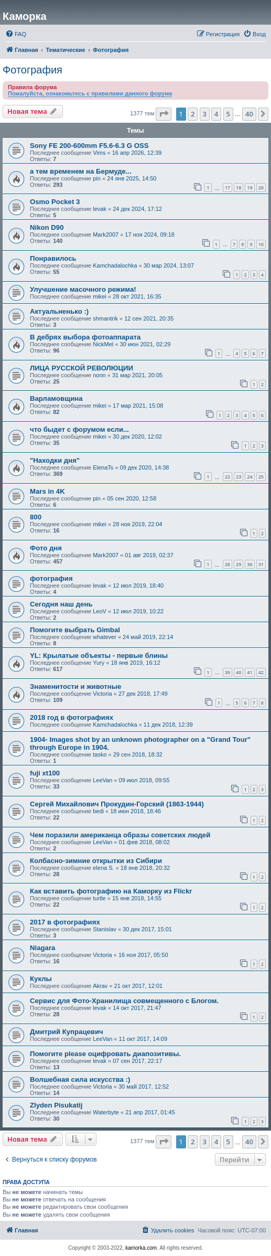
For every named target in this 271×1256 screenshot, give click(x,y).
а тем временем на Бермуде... (81, 171)
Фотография (32, 70)
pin (97, 178)
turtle (99, 898)
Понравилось (53, 258)
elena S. (103, 868)
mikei (99, 296)
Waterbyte (106, 1112)
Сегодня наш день (61, 604)
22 (227, 476)
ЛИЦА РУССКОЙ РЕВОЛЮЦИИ (81, 368)
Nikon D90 (47, 227)
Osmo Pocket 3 (55, 202)
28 (227, 564)
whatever (104, 637)
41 (249, 672)
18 (238, 187)
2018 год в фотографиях (71, 717)
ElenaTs (103, 467)
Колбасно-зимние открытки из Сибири (96, 861)
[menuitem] (15, 34)
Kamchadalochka (115, 265)
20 (261, 187)
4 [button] (216, 114)
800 (35, 517)
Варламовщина (56, 398)
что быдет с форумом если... (79, 429)
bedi (98, 811)
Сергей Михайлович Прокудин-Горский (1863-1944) (117, 804)
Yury (98, 662)
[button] (163, 114)
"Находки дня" (55, 460)
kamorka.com (141, 1248)
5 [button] (228, 114)
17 (227, 187)
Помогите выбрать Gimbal (75, 630)
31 (261, 564)
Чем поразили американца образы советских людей (120, 835)
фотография (51, 578)
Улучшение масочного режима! (83, 289)
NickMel (103, 344)
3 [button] (205, 114)
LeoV (99, 611)
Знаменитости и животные (75, 686)
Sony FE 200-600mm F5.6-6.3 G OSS (89, 146)
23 (238, 476)
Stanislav (104, 929)
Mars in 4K (47, 491)
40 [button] (249, 114)
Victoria (102, 693)
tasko (99, 754)
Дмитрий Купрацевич (66, 1032)
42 (261, 672)
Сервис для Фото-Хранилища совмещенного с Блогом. (124, 1001)
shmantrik (105, 318)
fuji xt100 (45, 773)
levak (99, 209)
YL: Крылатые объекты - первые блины (99, 655)
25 (261, 476)
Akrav (100, 986)
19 (249, 187)
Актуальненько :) (59, 311)
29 (238, 564)
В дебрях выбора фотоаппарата (85, 337)
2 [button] (192, 114)
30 (249, 564)
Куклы (41, 979)
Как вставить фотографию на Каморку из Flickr (111, 891)
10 (261, 244)
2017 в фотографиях (65, 922)
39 (227, 672)
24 (249, 476)
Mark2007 (105, 234)
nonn (99, 375)
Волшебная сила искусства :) (80, 1079)
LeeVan (102, 780)
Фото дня (46, 548)
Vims (99, 153)
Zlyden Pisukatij (56, 1105)
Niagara (42, 948)
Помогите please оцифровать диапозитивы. (105, 1054)
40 (238, 672)
